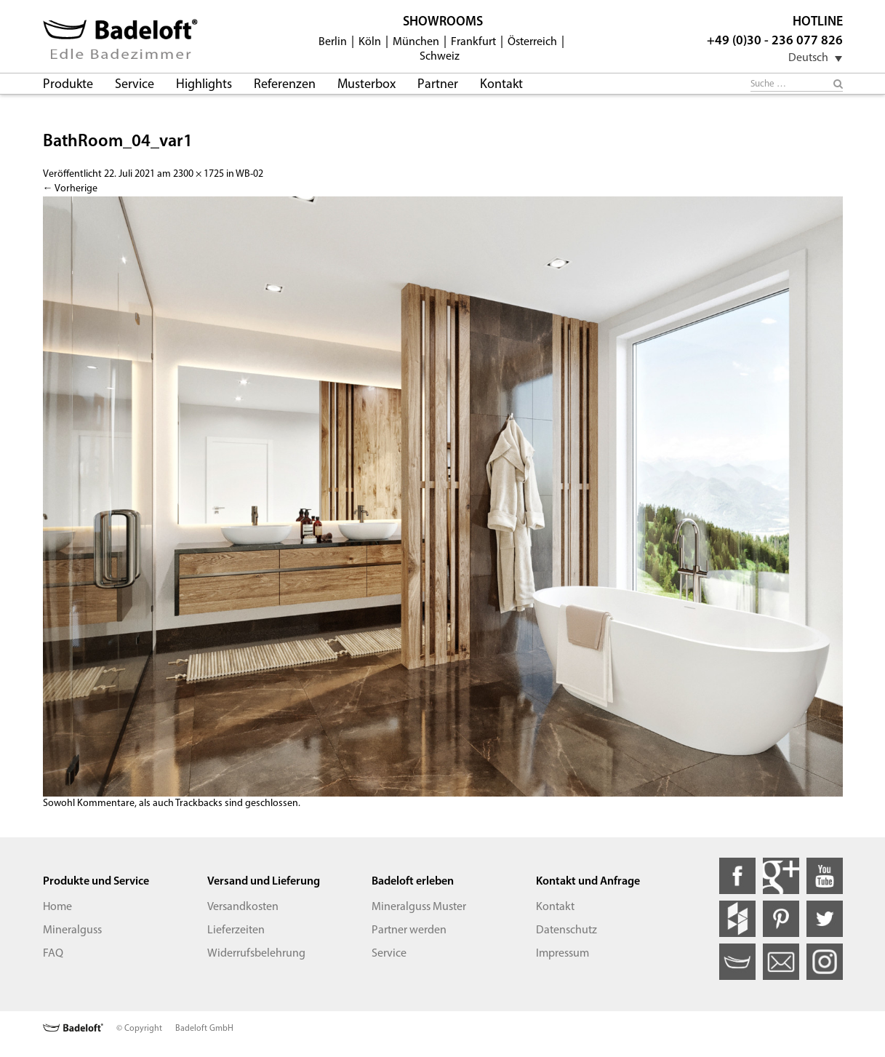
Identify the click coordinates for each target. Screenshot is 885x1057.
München (416, 42)
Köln (370, 42)
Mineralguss (72, 930)
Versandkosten (243, 907)
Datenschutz (566, 930)
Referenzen (285, 85)
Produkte (68, 85)
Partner (437, 85)
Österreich (532, 42)
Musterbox (366, 85)
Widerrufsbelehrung (256, 954)
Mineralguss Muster (419, 907)
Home (57, 907)
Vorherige (70, 188)
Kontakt (501, 85)
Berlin (333, 42)
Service (134, 85)
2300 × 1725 (198, 174)
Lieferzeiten (236, 930)
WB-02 (249, 174)
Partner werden (409, 930)
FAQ (53, 954)
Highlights (204, 85)
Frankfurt (473, 42)
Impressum (562, 954)
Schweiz (440, 57)
